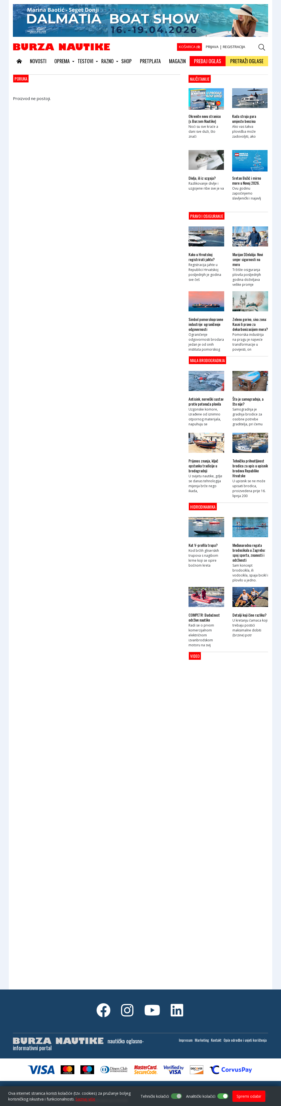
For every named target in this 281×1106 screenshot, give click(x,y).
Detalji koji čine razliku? (249, 614)
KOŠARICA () (189, 46)
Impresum (186, 1040)
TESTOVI (85, 61)
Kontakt (216, 1040)
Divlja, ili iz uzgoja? (202, 178)
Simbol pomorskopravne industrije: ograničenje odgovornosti (206, 324)
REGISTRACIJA (234, 46)
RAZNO (107, 61)
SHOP (126, 61)
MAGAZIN (177, 61)
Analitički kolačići (200, 1096)
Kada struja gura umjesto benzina (244, 119)
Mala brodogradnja (207, 360)
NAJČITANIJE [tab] (199, 79)
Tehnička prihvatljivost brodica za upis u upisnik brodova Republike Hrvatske (250, 468)
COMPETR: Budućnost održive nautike (204, 617)
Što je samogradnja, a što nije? (247, 401)
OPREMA (62, 61)
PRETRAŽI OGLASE (246, 61)
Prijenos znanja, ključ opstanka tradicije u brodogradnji (203, 465)
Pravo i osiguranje (206, 216)
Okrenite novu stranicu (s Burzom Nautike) (205, 119)
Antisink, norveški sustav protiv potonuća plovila (206, 401)
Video (194, 656)
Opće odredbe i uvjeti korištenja (245, 1040)
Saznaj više (85, 1099)
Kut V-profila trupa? (203, 545)
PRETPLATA (150, 61)
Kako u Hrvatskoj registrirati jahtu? (202, 257)
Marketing (202, 1040)
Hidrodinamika (202, 507)
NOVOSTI (38, 61)
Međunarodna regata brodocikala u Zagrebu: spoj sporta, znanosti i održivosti (248, 552)
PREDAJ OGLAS (207, 61)
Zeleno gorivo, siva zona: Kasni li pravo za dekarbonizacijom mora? (250, 324)
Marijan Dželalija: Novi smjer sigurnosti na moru (247, 259)
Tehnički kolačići (154, 1096)
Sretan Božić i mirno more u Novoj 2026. (246, 180)
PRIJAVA (212, 46)
